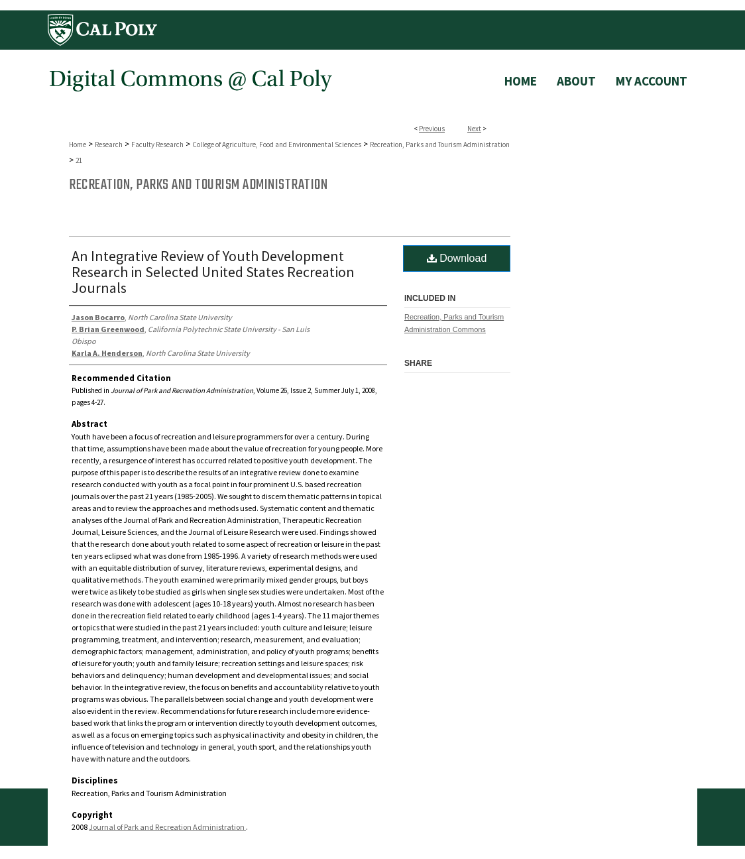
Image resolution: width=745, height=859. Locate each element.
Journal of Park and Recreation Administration (167, 827)
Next (474, 128)
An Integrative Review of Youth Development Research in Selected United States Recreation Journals (213, 272)
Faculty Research (157, 144)
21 (79, 160)
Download (457, 258)
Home (77, 144)
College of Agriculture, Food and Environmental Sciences (276, 144)
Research (109, 144)
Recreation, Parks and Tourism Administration (440, 144)
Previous (432, 128)
